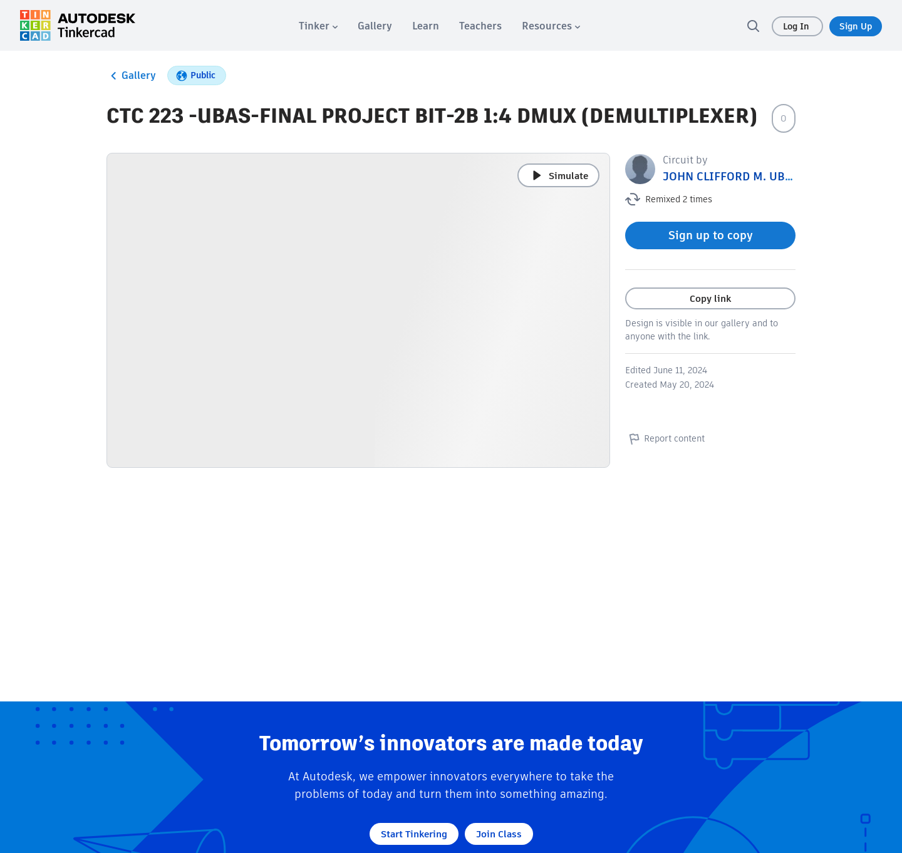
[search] (753, 25)
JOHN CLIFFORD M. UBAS (731, 176)
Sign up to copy (710, 235)
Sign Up (855, 26)
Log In (797, 26)
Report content (665, 438)
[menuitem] (318, 26)
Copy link (710, 298)
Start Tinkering (414, 833)
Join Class (499, 833)
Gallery (131, 75)
